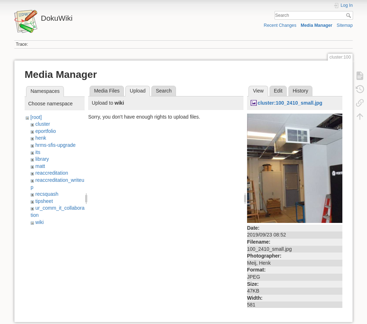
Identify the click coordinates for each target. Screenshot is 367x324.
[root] (36, 117)
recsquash (47, 194)
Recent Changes (280, 25)
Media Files (107, 91)
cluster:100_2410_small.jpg (290, 103)
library (42, 159)
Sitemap (345, 25)
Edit (278, 91)
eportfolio (45, 131)
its (37, 152)
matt (40, 166)
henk (40, 138)
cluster (42, 124)
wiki (39, 222)
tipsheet (44, 201)
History (300, 91)
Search (349, 15)
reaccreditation (51, 173)
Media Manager (316, 25)
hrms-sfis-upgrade (55, 145)
